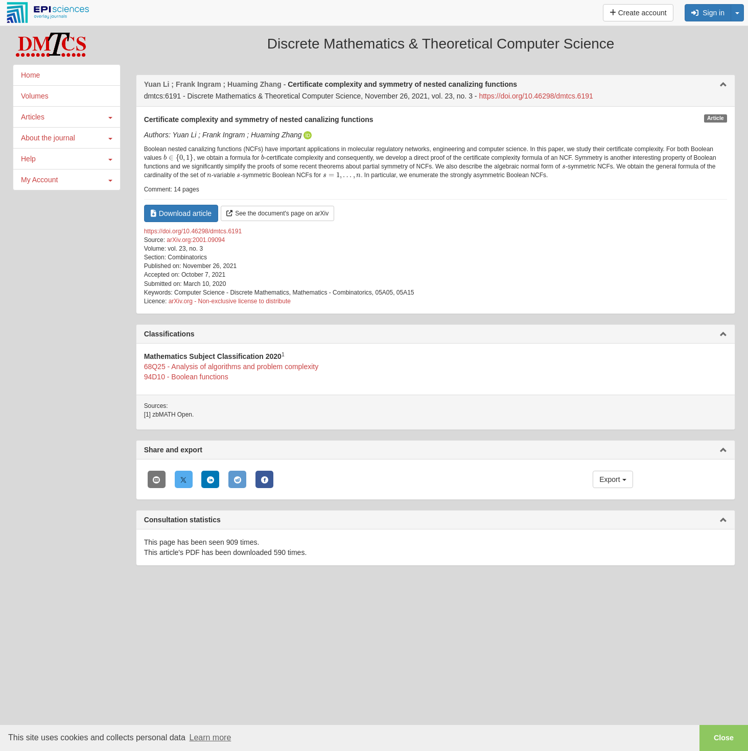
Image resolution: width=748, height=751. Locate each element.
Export (612, 479)
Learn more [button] (210, 737)
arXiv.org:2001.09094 (196, 240)
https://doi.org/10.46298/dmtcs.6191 (536, 96)
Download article (181, 213)
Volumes (35, 96)
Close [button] (724, 738)
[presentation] (178, 157)
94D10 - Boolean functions (186, 377)
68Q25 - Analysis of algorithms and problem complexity (231, 366)
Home (30, 75)
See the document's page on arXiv (277, 213)
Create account (638, 13)
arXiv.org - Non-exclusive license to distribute (230, 301)
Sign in (707, 13)
